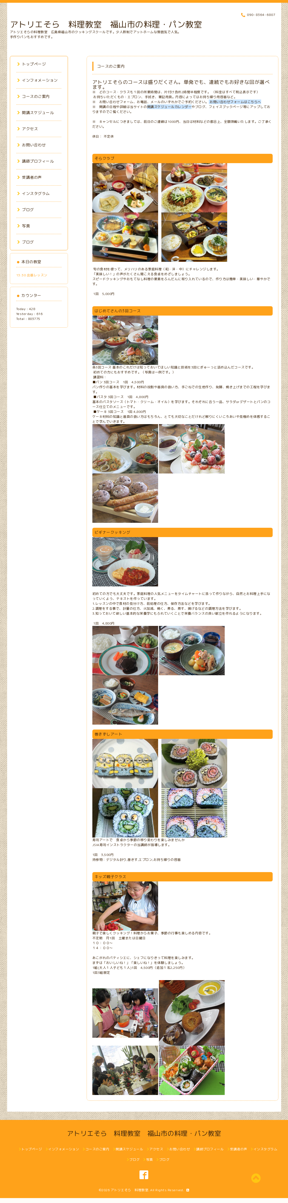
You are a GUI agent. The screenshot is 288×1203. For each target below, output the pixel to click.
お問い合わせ (31, 144)
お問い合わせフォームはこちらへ (235, 102)
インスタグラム (33, 193)
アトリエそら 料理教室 (130, 1190)
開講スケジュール (35, 112)
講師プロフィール (35, 161)
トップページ (31, 64)
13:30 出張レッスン (31, 275)
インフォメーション (37, 80)
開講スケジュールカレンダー (169, 106)
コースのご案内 (33, 96)
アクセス (27, 128)
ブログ (25, 209)
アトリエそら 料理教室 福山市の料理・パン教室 (106, 24)
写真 (23, 225)
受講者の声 (29, 177)
